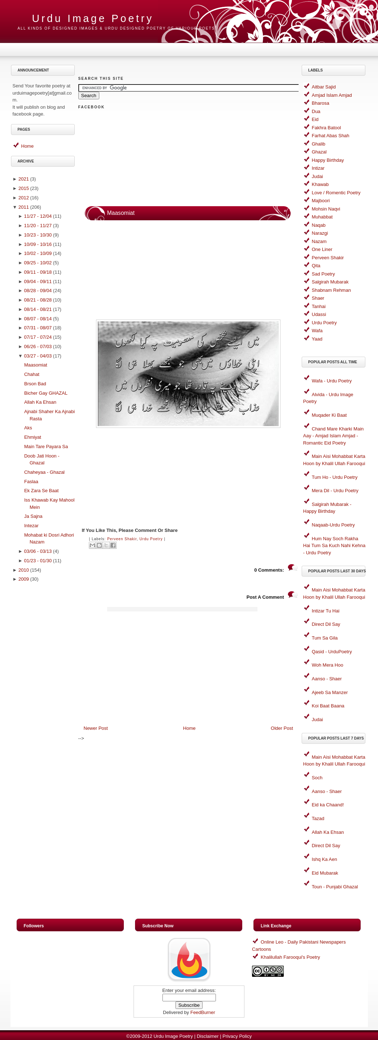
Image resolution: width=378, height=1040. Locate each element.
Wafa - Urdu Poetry (332, 381)
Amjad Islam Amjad (332, 95)
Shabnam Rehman (331, 290)
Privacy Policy (237, 1036)
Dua (316, 111)
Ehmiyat (32, 437)
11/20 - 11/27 (38, 225)
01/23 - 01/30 (38, 560)
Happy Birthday (328, 160)
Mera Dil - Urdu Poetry (335, 490)
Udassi (319, 314)
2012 (23, 197)
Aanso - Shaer (327, 678)
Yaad (317, 339)
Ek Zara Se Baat (41, 490)
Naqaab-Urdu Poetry (333, 525)
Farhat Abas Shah (330, 135)
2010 (23, 570)
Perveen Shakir (122, 539)
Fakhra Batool (326, 127)
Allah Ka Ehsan (40, 402)
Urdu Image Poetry (93, 18)
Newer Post (96, 728)
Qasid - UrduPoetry (332, 651)
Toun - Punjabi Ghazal (335, 886)
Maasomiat (35, 365)
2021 (23, 179)
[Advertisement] (44, 700)
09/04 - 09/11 (38, 281)
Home (27, 146)
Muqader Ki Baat (329, 415)
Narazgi (320, 233)
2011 (23, 207)
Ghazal (319, 152)
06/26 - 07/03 (38, 346)
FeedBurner (202, 1012)
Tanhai (319, 306)
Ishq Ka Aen (324, 859)
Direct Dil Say (326, 624)
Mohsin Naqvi (326, 209)
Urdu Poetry (150, 539)
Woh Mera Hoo (327, 665)
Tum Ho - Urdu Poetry (335, 477)
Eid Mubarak (325, 873)
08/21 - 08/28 (38, 300)
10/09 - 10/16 (38, 244)
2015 (23, 188)
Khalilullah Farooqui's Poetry (290, 957)
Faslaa (31, 481)
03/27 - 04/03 (38, 356)
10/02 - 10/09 (38, 253)
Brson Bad (35, 383)
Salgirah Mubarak (330, 282)
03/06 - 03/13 (38, 551)
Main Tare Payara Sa (46, 446)
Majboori (321, 200)
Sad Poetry (323, 274)
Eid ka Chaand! (328, 804)
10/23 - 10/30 (38, 235)
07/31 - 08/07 (38, 327)
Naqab (319, 225)
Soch (317, 777)
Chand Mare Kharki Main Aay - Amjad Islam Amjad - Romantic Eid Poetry (333, 436)
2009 (23, 579)
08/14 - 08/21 (38, 309)
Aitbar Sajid (324, 87)
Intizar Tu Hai (326, 611)
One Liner (322, 249)
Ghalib (319, 144)
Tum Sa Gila (325, 638)
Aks (28, 427)
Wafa (317, 330)
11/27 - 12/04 (38, 216)
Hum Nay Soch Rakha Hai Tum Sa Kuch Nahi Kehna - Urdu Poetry (334, 545)
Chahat (31, 374)
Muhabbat (322, 217)
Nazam (319, 241)
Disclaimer (208, 1036)
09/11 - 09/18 (38, 272)
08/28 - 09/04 (38, 290)
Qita (316, 265)
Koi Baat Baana (328, 705)
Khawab (320, 184)
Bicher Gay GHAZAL (46, 393)
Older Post (282, 728)
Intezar (31, 525)
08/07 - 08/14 (38, 318)
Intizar (318, 168)
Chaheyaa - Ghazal (44, 472)
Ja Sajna (33, 516)
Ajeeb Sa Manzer (330, 692)
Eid (315, 119)
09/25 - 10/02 (38, 262)
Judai (317, 176)
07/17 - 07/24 (38, 337)
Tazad (318, 818)
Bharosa (320, 103)
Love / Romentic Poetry (336, 192)
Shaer (318, 298)
